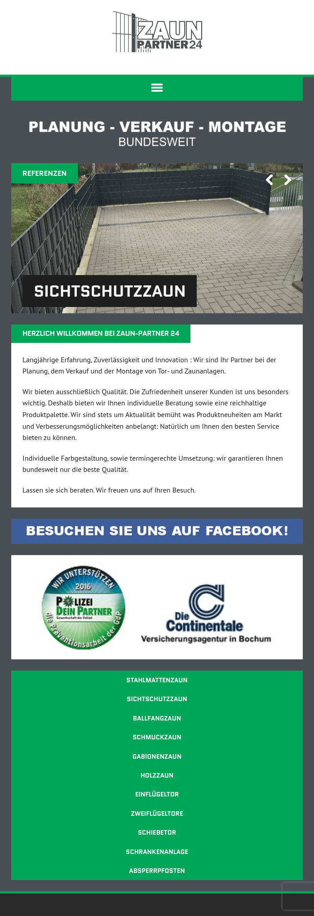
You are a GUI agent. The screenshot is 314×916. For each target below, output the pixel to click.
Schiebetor (157, 832)
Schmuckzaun (157, 737)
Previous (266, 192)
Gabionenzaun (157, 756)
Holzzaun (157, 775)
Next (284, 192)
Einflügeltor (157, 794)
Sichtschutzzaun (157, 698)
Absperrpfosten (157, 870)
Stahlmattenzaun (156, 680)
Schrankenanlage (157, 851)
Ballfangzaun (157, 718)
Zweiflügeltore (157, 813)
